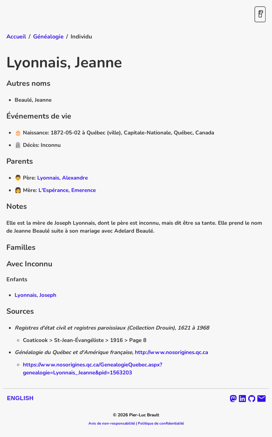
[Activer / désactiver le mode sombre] (260, 14)
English (20, 398)
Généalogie (48, 36)
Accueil (16, 36)
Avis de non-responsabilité (111, 423)
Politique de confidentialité (161, 423)
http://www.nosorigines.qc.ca (171, 352)
